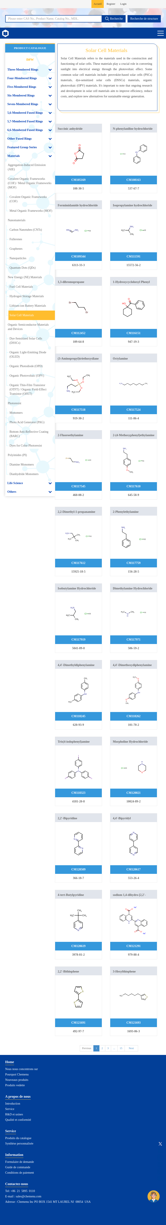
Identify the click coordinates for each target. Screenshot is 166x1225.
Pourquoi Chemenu (17, 1074)
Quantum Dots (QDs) (23, 267)
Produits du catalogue (18, 1138)
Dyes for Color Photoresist (26, 445)
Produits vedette (15, 1085)
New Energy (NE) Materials (25, 277)
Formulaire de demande (19, 1161)
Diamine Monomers (22, 464)
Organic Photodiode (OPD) (26, 366)
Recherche (114, 18)
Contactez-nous (16, 1184)
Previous (86, 1048)
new (30, 59)
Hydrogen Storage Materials (27, 296)
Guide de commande (17, 1167)
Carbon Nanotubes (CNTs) (26, 229)
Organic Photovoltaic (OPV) (27, 375)
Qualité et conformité (18, 1119)
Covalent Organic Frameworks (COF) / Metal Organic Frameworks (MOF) (29, 183)
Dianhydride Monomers (24, 474)
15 (121, 1048)
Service (9, 1109)
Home (9, 1062)
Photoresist (14, 403)
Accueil (98, 3)
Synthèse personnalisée (19, 1143)
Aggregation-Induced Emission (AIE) (27, 167)
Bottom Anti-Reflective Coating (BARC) (29, 434)
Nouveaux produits (16, 1079)
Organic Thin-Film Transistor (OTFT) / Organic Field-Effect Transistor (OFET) (28, 389)
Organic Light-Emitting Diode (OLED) (28, 354)
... (114, 1048)
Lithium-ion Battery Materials (28, 305)
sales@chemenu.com (28, 1196)
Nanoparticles (18, 258)
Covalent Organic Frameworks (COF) (28, 199)
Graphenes (16, 248)
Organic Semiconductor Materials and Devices (28, 327)
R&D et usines (14, 1114)
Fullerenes (16, 239)
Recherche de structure (144, 18)
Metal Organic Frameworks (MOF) (31, 210)
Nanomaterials (17, 220)
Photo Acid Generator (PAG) (27, 422)
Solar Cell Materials (22, 315)
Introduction (12, 1103)
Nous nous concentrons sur (21, 1069)
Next (131, 1048)
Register (111, 3)
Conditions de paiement (19, 1172)
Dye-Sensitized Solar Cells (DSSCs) (26, 340)
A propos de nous (18, 1096)
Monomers (16, 412)
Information (14, 1155)
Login (123, 3)
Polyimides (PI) (17, 455)
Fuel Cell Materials (21, 286)
